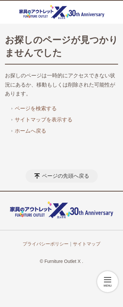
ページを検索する (36, 108)
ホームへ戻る (30, 131)
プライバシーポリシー (46, 243)
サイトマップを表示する (43, 119)
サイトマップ (86, 243)
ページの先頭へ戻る (65, 176)
